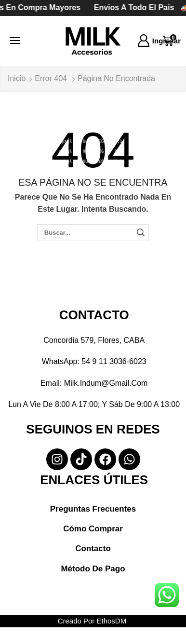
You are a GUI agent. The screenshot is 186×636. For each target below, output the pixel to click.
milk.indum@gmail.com (106, 383)
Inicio (17, 78)
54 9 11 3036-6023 (113, 361)
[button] (15, 40)
